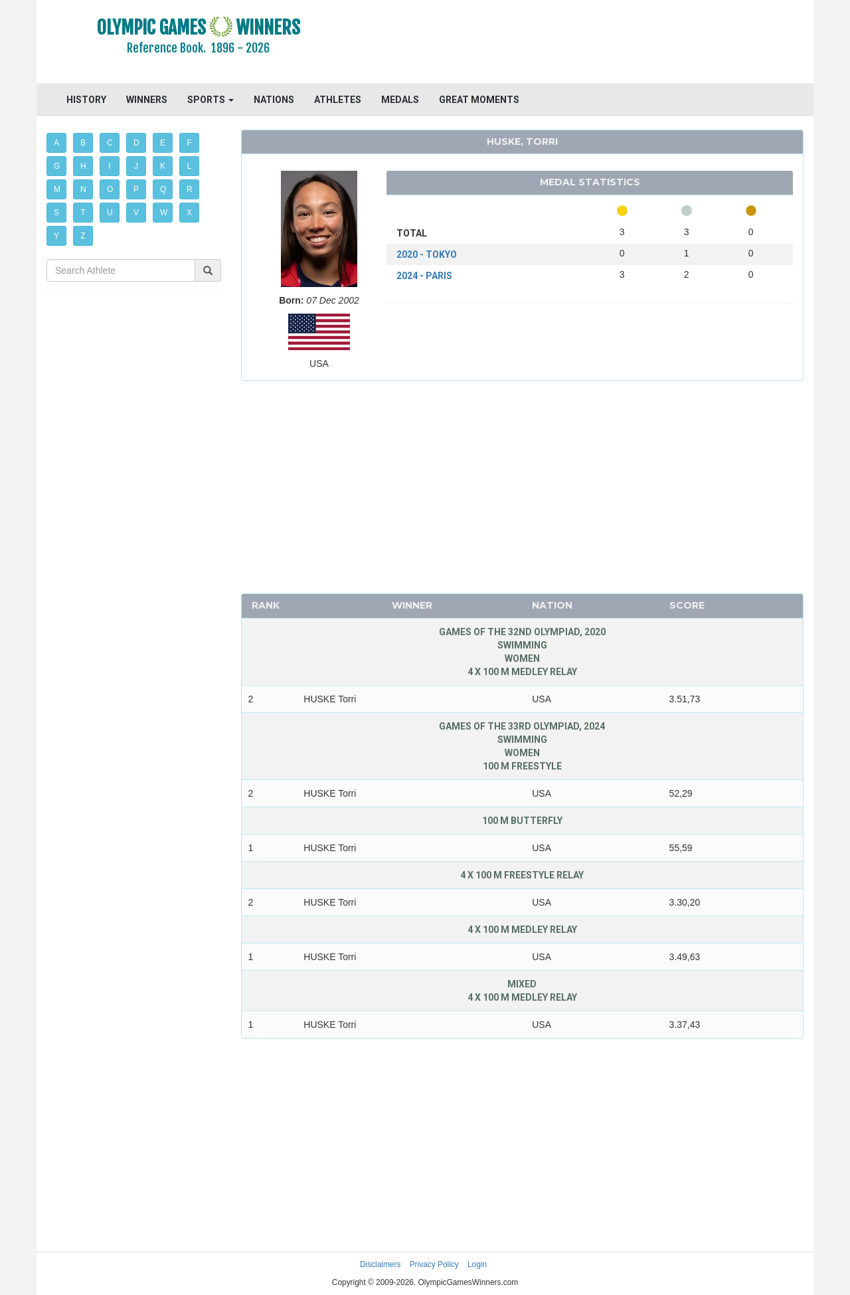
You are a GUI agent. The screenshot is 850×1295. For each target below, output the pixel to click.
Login (477, 1264)
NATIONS (274, 99)
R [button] (190, 189)
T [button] (82, 212)
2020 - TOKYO (426, 254)
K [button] (162, 166)
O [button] (110, 189)
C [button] (110, 143)
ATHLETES (337, 99)
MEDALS (400, 99)
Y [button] (56, 236)
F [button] (189, 143)
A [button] (56, 143)
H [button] (83, 166)
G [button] (57, 166)
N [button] (83, 189)
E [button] (162, 143)
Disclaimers (380, 1264)
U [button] (110, 212)
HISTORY (86, 99)
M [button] (57, 189)
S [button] (56, 212)
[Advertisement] (587, 43)
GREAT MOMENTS (479, 99)
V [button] (136, 212)
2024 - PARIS (424, 275)
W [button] (163, 212)
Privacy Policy (434, 1264)
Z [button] (82, 236)
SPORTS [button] (210, 99)
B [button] (83, 143)
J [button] (136, 166)
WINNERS (146, 99)
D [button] (136, 143)
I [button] (109, 166)
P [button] (136, 189)
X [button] (189, 212)
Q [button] (163, 189)
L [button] (189, 166)
